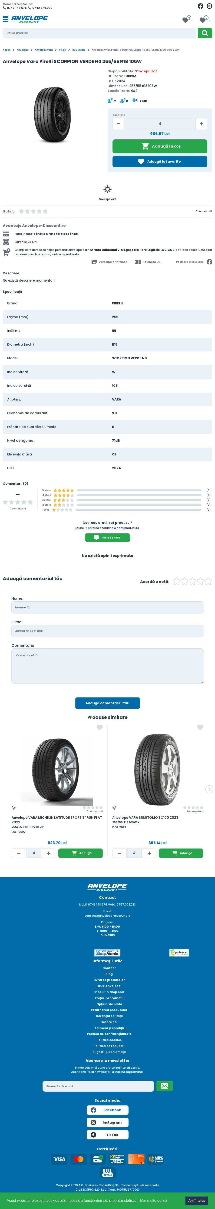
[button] (209, 789)
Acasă (6, 50)
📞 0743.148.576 (15, 8)
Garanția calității (109, 1016)
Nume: (17, 598)
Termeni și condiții (109, 1028)
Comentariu (22, 645)
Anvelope (23, 50)
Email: (107, 911)
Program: (107, 922)
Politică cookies (109, 1040)
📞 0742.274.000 (40, 8)
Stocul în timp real (109, 992)
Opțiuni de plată (109, 1004)
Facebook (106, 1110)
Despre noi (109, 1022)
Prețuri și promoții (109, 998)
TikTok (104, 1135)
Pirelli (62, 50)
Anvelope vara (44, 50)
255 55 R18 (79, 50)
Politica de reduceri (109, 1046)
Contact (109, 968)
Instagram (106, 1122)
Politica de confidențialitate (109, 1034)
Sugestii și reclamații (109, 1052)
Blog (109, 974)
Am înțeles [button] (196, 1200)
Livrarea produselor (109, 980)
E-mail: (17, 622)
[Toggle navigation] (5, 19)
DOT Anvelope (109, 986)
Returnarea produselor (109, 1010)
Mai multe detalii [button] (153, 1200)
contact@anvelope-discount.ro (107, 916)
